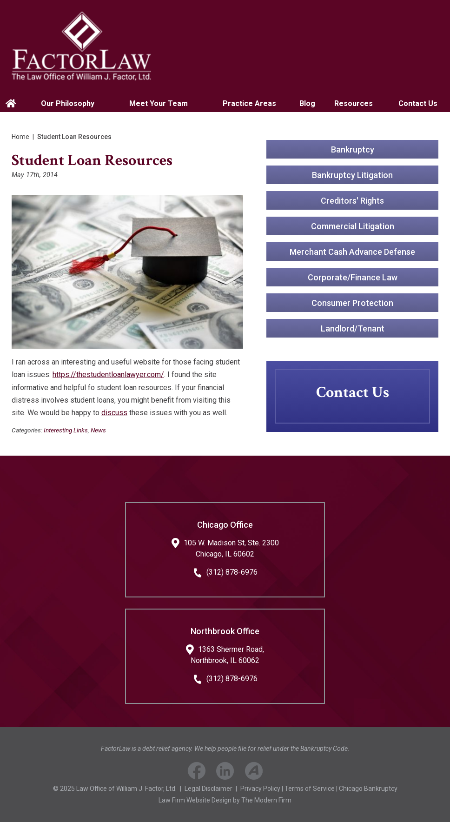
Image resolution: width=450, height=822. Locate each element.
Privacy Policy (260, 788)
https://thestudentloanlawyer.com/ (108, 374)
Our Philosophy (67, 103)
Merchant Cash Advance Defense (352, 252)
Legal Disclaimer (208, 788)
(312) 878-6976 (232, 572)
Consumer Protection (352, 303)
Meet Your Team (158, 103)
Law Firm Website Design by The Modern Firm (225, 800)
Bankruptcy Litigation (352, 175)
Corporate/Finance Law (352, 277)
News (98, 430)
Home (12, 103)
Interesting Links (66, 430)
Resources (353, 103)
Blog (307, 103)
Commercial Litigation (352, 226)
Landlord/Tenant (352, 328)
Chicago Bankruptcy (368, 788)
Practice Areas (249, 103)
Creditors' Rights (352, 201)
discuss (114, 412)
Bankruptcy (352, 149)
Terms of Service (310, 788)
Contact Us (417, 103)
